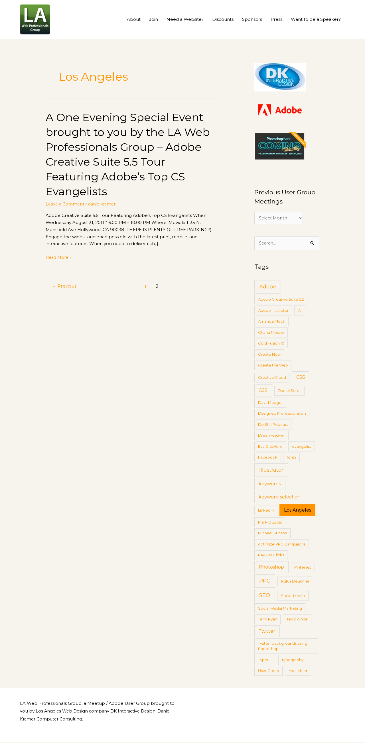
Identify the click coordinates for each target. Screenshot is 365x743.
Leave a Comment (66, 204)
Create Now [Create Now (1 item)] (269, 355)
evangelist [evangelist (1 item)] (301, 447)
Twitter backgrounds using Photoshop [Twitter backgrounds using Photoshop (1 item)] (282, 647)
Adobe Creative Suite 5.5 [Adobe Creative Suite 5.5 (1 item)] (281, 300)
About (134, 19)
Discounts (223, 19)
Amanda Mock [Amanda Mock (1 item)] (271, 322)
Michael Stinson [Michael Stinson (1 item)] (272, 534)
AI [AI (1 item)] (299, 311)
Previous (65, 286)
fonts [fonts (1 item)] (291, 458)
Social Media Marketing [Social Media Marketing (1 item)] (280, 609)
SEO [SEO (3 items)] (264, 596)
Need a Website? (185, 19)
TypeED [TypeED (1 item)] (265, 660)
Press (276, 19)
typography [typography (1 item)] (292, 660)
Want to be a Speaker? (316, 19)
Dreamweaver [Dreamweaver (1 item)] (271, 436)
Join (153, 19)
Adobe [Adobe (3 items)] (267, 287)
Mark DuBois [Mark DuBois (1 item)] (270, 523)
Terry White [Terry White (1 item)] (297, 620)
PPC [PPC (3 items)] (264, 582)
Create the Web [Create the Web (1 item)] (273, 366)
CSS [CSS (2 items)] (263, 391)
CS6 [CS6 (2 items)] (300, 378)
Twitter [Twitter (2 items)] (267, 632)
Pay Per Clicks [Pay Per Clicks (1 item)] (271, 556)
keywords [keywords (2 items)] (270, 485)
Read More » (59, 257)
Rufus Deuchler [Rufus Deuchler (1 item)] (295, 582)
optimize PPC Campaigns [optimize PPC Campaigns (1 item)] (281, 545)
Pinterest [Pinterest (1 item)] (302, 568)
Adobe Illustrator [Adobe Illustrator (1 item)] (273, 311)
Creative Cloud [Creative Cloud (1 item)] (272, 378)
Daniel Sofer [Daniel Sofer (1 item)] (289, 391)
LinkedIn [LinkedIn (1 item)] (266, 511)
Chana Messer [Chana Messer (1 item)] (271, 333)
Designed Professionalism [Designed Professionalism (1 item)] (282, 414)
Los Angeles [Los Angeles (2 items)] (297, 511)
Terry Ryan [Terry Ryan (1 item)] (267, 620)
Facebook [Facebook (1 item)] (267, 458)
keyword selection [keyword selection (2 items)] (280, 498)
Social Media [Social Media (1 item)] (293, 597)
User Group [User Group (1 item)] (268, 671)
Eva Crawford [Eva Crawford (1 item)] (270, 447)
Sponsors (252, 19)
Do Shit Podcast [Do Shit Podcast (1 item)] (273, 425)
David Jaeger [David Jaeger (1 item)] (270, 403)
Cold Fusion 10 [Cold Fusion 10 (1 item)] (271, 344)
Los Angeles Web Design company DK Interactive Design (98, 712)
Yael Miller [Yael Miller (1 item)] (298, 671)
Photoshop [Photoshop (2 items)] (271, 568)
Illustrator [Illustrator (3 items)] (271, 471)
